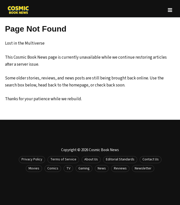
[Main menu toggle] (169, 10)
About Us (91, 159)
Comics (52, 168)
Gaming (84, 168)
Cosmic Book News (104, 150)
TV (68, 168)
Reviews (120, 168)
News (102, 168)
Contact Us (150, 159)
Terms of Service (63, 159)
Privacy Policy (32, 159)
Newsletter (143, 168)
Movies (34, 168)
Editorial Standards (120, 159)
